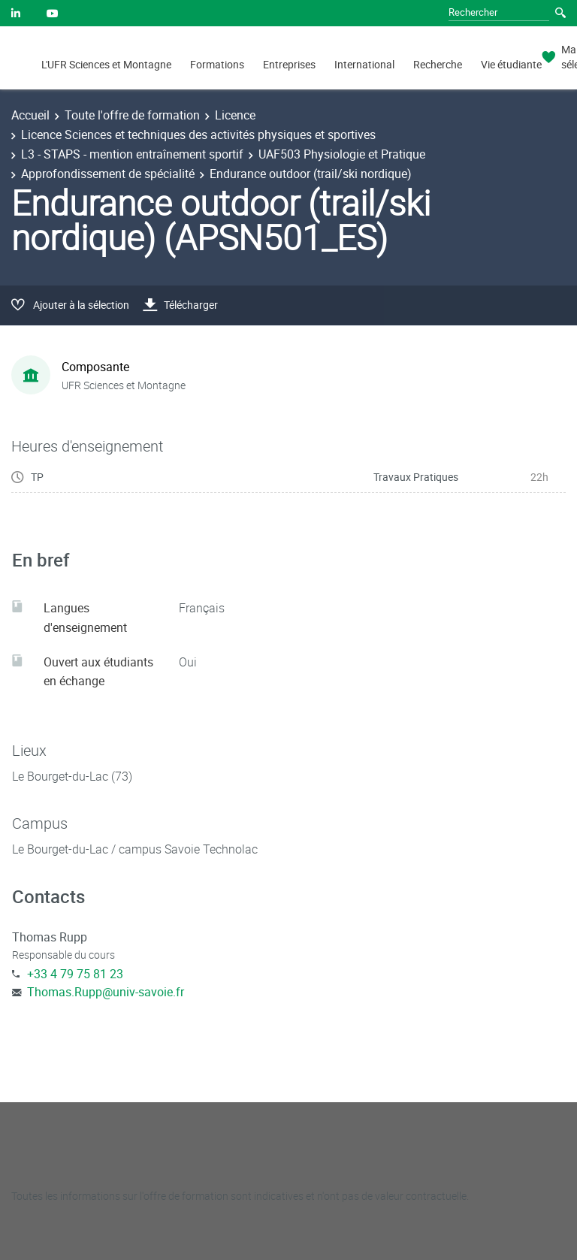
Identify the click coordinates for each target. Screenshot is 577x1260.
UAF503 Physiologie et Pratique (341, 154)
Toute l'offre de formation (132, 115)
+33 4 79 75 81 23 (75, 973)
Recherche (437, 64)
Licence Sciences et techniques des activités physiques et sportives (198, 134)
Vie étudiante (511, 64)
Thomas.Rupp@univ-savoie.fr (105, 992)
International (364, 64)
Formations (217, 64)
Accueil (30, 115)
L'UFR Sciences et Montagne (106, 64)
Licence (235, 115)
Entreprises (289, 64)
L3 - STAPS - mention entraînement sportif (132, 154)
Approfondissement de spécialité (108, 173)
